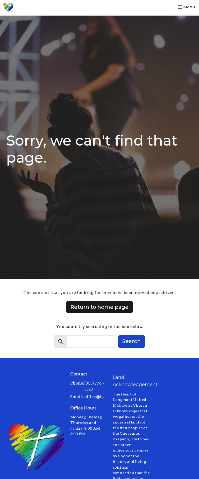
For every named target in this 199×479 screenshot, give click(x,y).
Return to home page (99, 307)
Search (131, 341)
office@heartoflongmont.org (96, 396)
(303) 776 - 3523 (94, 386)
